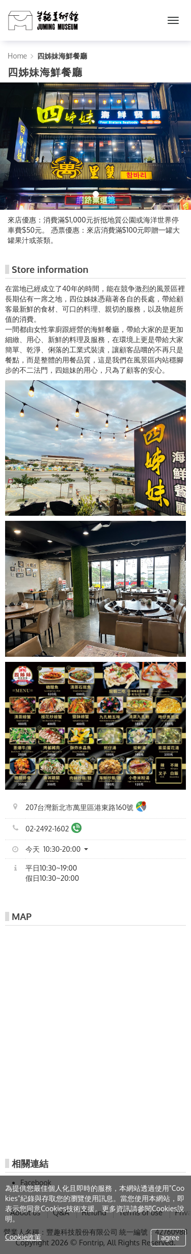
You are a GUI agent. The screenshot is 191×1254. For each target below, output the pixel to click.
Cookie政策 (23, 1237)
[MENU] (173, 20)
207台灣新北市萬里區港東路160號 (85, 807)
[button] (60, 849)
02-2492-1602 (53, 829)
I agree (168, 1237)
